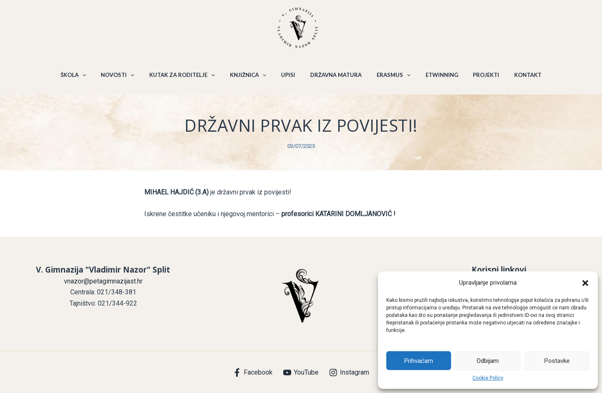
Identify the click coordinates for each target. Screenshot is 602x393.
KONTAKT (517, 78)
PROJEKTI (477, 78)
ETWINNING (435, 78)
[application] (93, 78)
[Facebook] (252, 372)
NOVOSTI (126, 78)
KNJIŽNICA (251, 78)
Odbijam (488, 361)
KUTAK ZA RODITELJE (188, 78)
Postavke (557, 361)
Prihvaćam (418, 361)
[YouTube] (301, 372)
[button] (585, 283)
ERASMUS (390, 78)
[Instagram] (349, 372)
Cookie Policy (487, 378)
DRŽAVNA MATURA (334, 78)
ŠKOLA (84, 78)
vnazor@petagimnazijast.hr (103, 281)
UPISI (289, 78)
